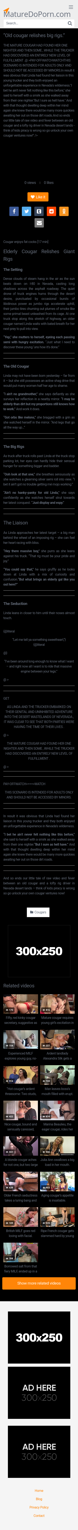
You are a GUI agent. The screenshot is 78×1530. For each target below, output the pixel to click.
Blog (39, 1499)
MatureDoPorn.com (37, 10)
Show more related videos (39, 1283)
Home (39, 1491)
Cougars (38, 912)
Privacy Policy (39, 1507)
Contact (38, 1516)
